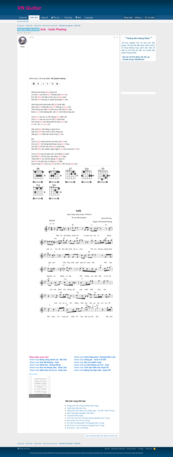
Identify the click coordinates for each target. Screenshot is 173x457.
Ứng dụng (68, 17)
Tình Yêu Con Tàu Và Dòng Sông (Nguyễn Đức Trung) (88, 418)
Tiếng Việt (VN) (24, 449)
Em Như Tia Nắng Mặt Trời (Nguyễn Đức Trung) (85, 423)
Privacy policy (131, 449)
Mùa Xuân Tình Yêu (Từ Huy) (78, 420)
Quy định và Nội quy (118, 449)
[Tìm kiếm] (150, 17)
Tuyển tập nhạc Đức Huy (76, 408)
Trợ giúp (140, 449)
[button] (61, 17)
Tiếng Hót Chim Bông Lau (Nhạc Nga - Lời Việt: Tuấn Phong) (90, 411)
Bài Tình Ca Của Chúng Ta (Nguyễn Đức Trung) (85, 425)
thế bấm (37, 182)
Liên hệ (107, 449)
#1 (117, 37)
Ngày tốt (44, 17)
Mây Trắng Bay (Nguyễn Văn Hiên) (80, 413)
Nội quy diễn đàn (23, 21)
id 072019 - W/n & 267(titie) (77, 428)
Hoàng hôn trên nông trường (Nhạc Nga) (83, 406)
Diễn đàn (34, 17)
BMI (78, 17)
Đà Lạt (55, 17)
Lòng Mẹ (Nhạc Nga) (75, 416)
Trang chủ (23, 17)
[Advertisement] (113, 7)
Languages (89, 17)
